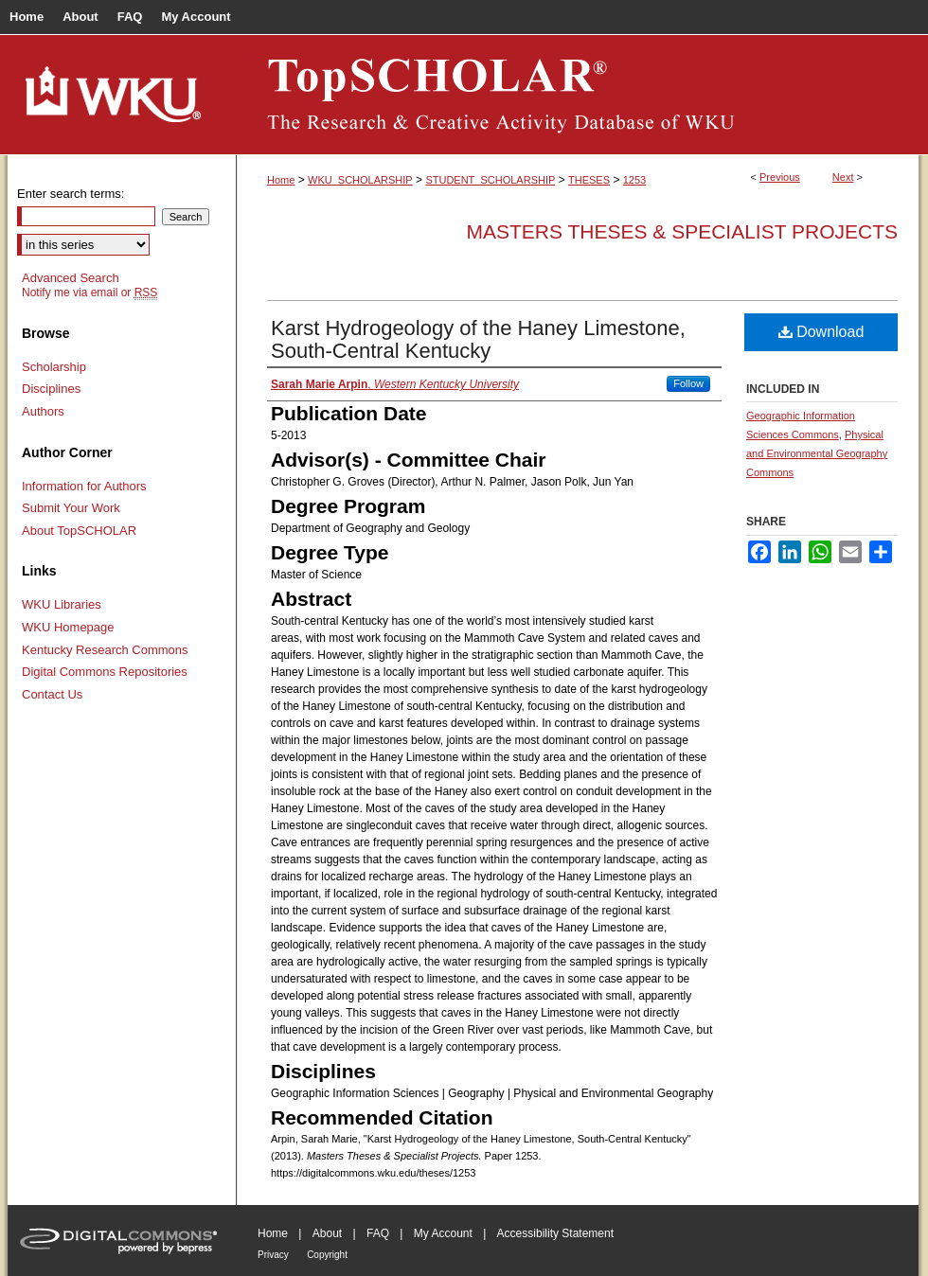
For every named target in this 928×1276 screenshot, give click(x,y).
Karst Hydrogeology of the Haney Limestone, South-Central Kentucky (478, 339)
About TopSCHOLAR (79, 530)
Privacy (273, 1254)
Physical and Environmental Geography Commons (816, 453)
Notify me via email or (89, 292)
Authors (43, 411)
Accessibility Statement (555, 1233)
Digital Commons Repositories (104, 672)
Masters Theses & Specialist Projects (682, 231)
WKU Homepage (68, 627)
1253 (634, 180)
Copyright (327, 1254)
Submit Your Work (71, 508)
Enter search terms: (70, 193)
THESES (589, 180)
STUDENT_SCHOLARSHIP (490, 180)
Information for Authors (84, 486)
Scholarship (54, 367)
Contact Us (52, 694)
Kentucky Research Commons (105, 650)
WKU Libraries (61, 604)
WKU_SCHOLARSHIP (360, 180)
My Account (443, 1233)
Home (280, 180)
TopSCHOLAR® (577, 94)
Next (843, 177)
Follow (688, 383)
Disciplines (51, 388)
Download (821, 332)
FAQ (377, 1233)
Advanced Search (70, 278)
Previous (779, 177)
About (327, 1233)
